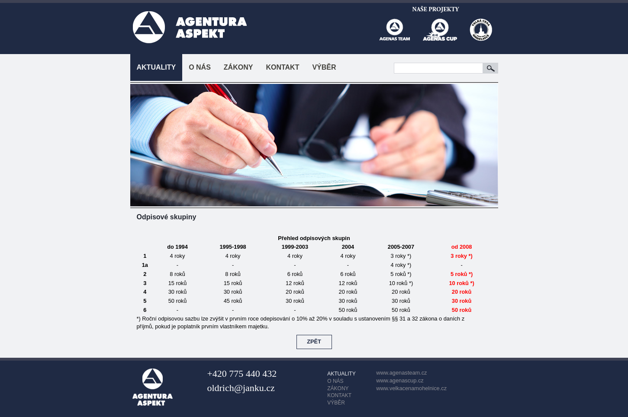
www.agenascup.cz (400, 380)
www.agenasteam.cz (401, 372)
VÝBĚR (324, 67)
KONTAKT (282, 67)
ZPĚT (314, 341)
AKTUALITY (156, 67)
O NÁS (200, 67)
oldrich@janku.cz (240, 387)
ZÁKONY (238, 67)
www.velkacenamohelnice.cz (411, 388)
